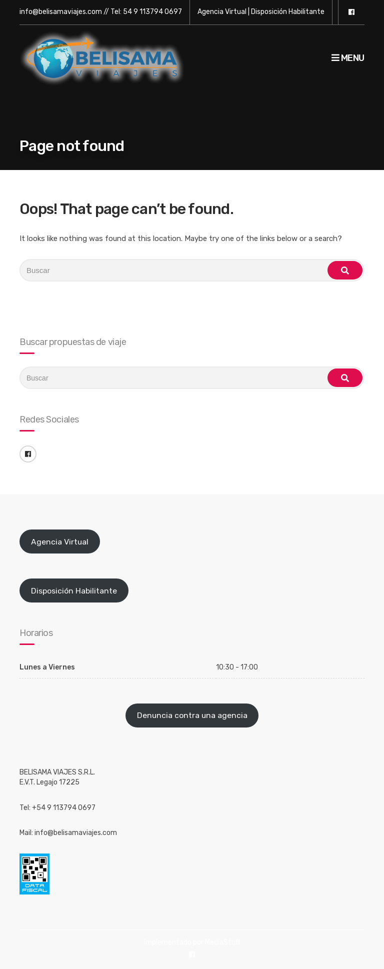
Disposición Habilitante (287, 12)
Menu (348, 58)
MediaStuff (222, 942)
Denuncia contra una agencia (192, 715)
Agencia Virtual (222, 12)
